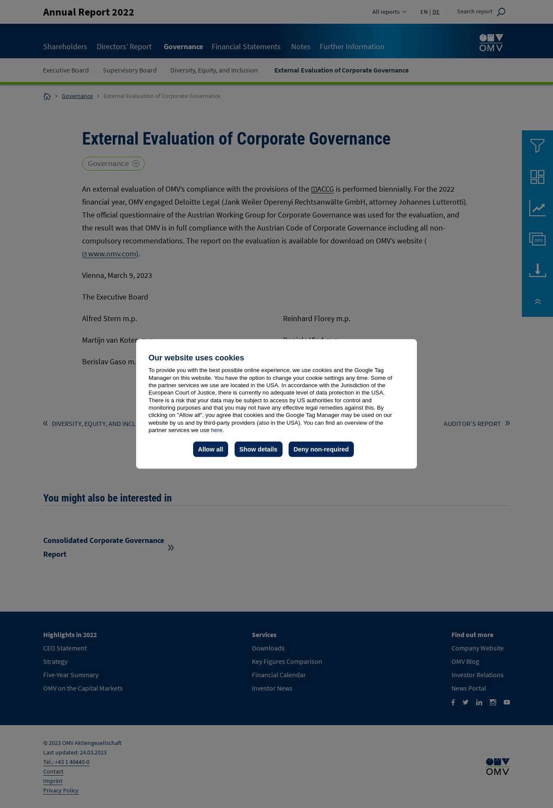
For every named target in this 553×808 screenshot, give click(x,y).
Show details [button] (258, 449)
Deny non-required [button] (321, 449)
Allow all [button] (210, 449)
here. (217, 430)
